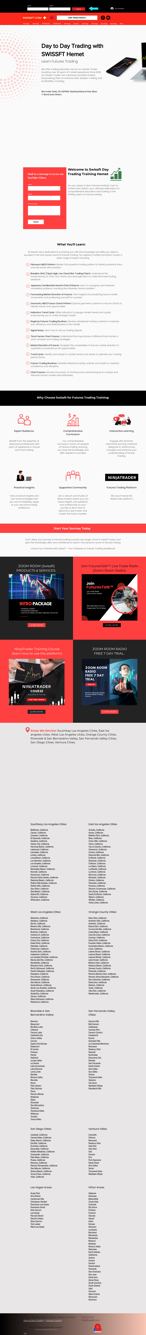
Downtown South (38, 1207)
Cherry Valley (36, 1038)
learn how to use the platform (37, 653)
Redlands (35, 1097)
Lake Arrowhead (38, 1066)
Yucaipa (34, 1116)
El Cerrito (35, 1049)
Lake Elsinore (36, 1069)
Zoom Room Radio (109, 570)
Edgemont (35, 1046)
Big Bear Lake (37, 1027)
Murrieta (34, 1080)
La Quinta (35, 1063)
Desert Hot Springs (39, 1043)
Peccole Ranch (37, 1215)
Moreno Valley (37, 1077)
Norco (33, 1083)
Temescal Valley (37, 1111)
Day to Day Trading (34, 1320)
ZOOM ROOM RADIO (109, 649)
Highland (34, 1057)
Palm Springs (36, 1088)
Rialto (33, 1099)
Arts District (36, 1196)
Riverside (35, 1102)
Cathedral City (37, 1035)
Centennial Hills (37, 1199)
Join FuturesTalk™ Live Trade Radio (109, 566)
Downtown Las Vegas (40, 1204)
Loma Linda (36, 1071)
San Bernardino (37, 1105)
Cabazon (34, 1029)
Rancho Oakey (37, 1218)
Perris (33, 1091)
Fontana (34, 1052)
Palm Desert (36, 1085)
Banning (34, 1021)
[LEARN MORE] (36, 625)
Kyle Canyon (36, 1210)
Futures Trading (54, 1320)
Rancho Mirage (37, 1094)
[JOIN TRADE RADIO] (77, 17)
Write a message (32, 203)
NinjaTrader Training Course (37, 649)
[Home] (52, 18)
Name (29, 5)
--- (25, 1332)
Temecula (35, 1108)
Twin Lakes (35, 1224)
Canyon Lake (36, 1032)
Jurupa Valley (36, 1060)
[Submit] (78, 9)
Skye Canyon (36, 1221)
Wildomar (35, 1113)
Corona (34, 1041)
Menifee (34, 1074)
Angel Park (35, 1193)
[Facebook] (103, 18)
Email (51, 5)
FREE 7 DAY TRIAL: (109, 653)
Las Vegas (35, 1213)
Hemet (33, 1055)
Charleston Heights (39, 1201)
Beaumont (35, 1024)
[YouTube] (108, 18)
